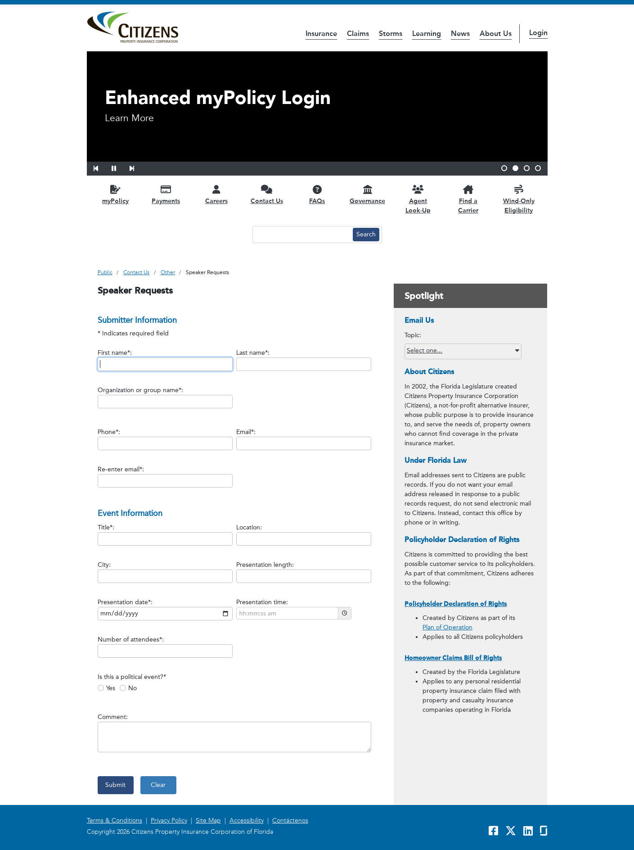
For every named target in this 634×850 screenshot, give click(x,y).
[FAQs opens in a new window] (317, 194)
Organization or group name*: (140, 390)
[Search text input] (301, 234)
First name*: (115, 353)
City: (104, 565)
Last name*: (253, 353)
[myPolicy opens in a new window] (116, 194)
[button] (102, 167)
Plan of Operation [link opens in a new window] (447, 627)
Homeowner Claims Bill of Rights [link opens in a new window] (453, 658)
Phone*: (109, 432)
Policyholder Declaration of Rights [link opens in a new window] (456, 604)
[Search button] (366, 234)
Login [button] (538, 32)
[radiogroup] (242, 687)
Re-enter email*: (121, 469)
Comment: (113, 717)
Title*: (106, 527)
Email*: (246, 432)
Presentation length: (265, 565)
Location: (249, 527)
